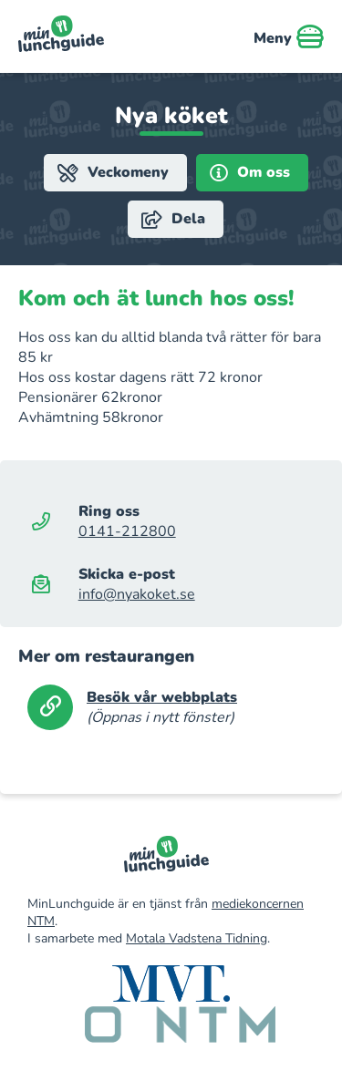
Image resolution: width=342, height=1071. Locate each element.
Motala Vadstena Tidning (196, 938)
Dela (173, 219)
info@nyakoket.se (136, 594)
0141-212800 (127, 531)
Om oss (250, 172)
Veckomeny (113, 172)
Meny (289, 36)
